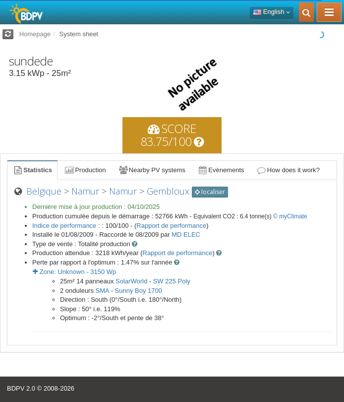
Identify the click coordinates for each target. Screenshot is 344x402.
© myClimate (290, 216)
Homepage (35, 34)
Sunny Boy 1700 (138, 290)
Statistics (32, 170)
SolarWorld (131, 281)
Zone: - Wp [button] (74, 271)
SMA (102, 290)
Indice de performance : (67, 225)
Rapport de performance (171, 225)
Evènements (220, 170)
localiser (210, 192)
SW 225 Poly (171, 281)
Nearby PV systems (151, 170)
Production (85, 170)
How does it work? (288, 170)
